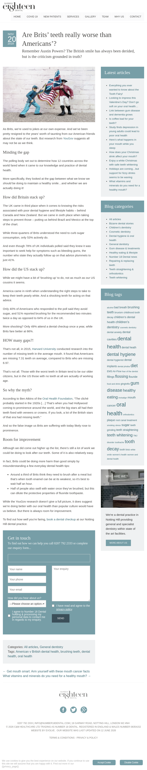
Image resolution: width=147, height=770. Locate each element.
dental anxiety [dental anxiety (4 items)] (114, 332)
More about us (118, 543)
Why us (119, 16)
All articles (31, 647)
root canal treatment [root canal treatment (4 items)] (126, 420)
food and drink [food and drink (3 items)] (113, 384)
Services (73, 16)
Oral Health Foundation (57, 398)
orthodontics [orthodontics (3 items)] (128, 414)
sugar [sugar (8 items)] (126, 425)
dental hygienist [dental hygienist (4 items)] (115, 360)
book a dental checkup (61, 519)
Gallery (90, 16)
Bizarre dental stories (121, 223)
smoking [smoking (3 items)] (111, 425)
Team (105, 16)
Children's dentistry (120, 227)
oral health (25, 656)
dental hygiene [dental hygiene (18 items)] (121, 354)
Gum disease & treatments (124, 248)
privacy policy (64, 609)
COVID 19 (32, 16)
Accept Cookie (104, 762)
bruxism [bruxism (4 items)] (119, 312)
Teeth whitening (118, 277)
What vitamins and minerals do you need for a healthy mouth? (47, 676)
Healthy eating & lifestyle (123, 252)
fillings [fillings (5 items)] (110, 376)
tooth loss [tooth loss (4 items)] (125, 449)
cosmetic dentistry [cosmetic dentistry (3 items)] (128, 327)
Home (17, 16)
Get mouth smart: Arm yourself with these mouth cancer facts (46, 671)
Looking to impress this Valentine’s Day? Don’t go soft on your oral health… (124, 102)
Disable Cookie (131, 762)
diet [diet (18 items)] (134, 365)
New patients (52, 16)
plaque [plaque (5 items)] (111, 420)
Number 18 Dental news (123, 256)
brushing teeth (70, 651)
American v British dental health (37, 651)
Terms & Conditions (62, 737)
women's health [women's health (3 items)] (120, 454)
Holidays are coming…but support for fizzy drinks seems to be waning (124, 173)
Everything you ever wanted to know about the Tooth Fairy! (124, 89)
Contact (135, 16)
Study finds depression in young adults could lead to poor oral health (124, 131)
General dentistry (51, 647)
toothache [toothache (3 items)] (119, 442)
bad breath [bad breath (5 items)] (120, 307)
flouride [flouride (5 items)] (133, 376)
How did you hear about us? (27, 600)
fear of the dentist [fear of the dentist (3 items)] (130, 371)
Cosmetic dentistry (120, 231)
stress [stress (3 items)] (118, 425)
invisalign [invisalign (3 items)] (122, 398)
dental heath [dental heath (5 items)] (129, 347)
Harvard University (44, 348)
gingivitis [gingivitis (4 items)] (125, 384)
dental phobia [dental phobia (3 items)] (124, 366)
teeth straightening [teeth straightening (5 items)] (127, 429)
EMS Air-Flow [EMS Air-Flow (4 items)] (114, 371)
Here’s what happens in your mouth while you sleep (122, 144)
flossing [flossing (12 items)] (121, 376)
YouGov (68, 138)
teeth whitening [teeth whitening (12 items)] (120, 435)
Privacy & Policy (87, 737)
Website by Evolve (43, 730)
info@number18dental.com (52, 723)
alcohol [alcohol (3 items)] (110, 307)
